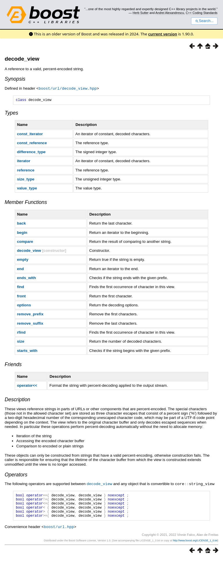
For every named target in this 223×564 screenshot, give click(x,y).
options (24, 305)
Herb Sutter (141, 13)
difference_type (31, 152)
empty (22, 260)
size (20, 342)
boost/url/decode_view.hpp (68, 88)
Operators (16, 475)
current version (162, 34)
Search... (204, 21)
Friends (13, 365)
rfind (21, 333)
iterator (23, 161)
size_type (25, 180)
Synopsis (15, 79)
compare (25, 242)
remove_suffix (30, 324)
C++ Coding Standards (201, 13)
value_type (27, 189)
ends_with (26, 278)
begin (22, 233)
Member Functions (26, 203)
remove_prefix (30, 314)
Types (11, 113)
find (20, 287)
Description (17, 400)
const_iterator (30, 134)
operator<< (27, 386)
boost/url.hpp (59, 532)
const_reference (32, 143)
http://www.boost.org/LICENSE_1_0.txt (195, 545)
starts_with (27, 351)
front (21, 296)
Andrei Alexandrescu (169, 13)
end (20, 269)
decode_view (22, 59)
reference (25, 171)
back (21, 224)
